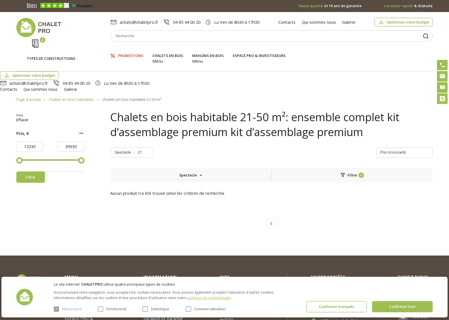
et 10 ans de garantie (330, 5)
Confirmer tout (402, 306)
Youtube (420, 261)
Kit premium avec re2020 (236, 261)
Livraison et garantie (163, 263)
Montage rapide (235, 275)
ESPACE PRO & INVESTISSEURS (259, 50)
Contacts (287, 22)
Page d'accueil (28, 68)
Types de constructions (51, 50)
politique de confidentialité (209, 297)
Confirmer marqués (336, 306)
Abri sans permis (235, 248)
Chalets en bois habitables (71, 68)
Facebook (421, 247)
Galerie (348, 22)
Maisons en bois (208, 50)
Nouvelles (152, 242)
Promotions (130, 50)
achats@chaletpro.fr (139, 22)
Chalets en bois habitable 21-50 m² (131, 68)
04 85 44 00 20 (186, 22)
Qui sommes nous (319, 22)
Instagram (422, 233)
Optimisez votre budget (408, 22)
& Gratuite (408, 5)
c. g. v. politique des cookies (169, 273)
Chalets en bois (167, 50)
